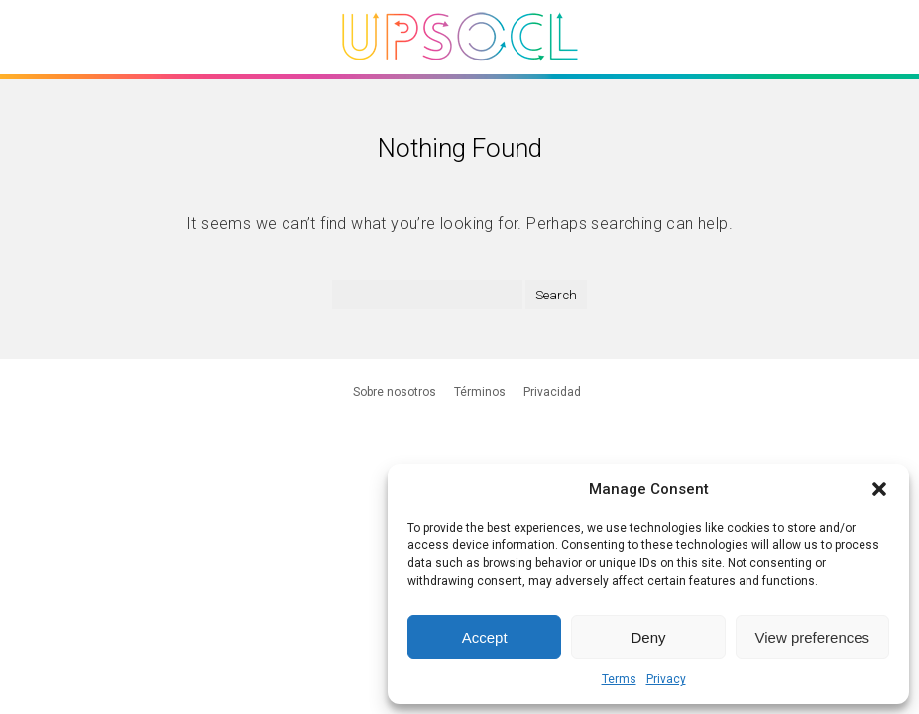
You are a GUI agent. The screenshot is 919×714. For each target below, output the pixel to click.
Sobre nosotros (394, 392)
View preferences (812, 637)
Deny (648, 637)
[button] (879, 489)
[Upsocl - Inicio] (460, 68)
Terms (619, 679)
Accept (485, 637)
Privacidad (552, 392)
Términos (480, 392)
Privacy (666, 679)
